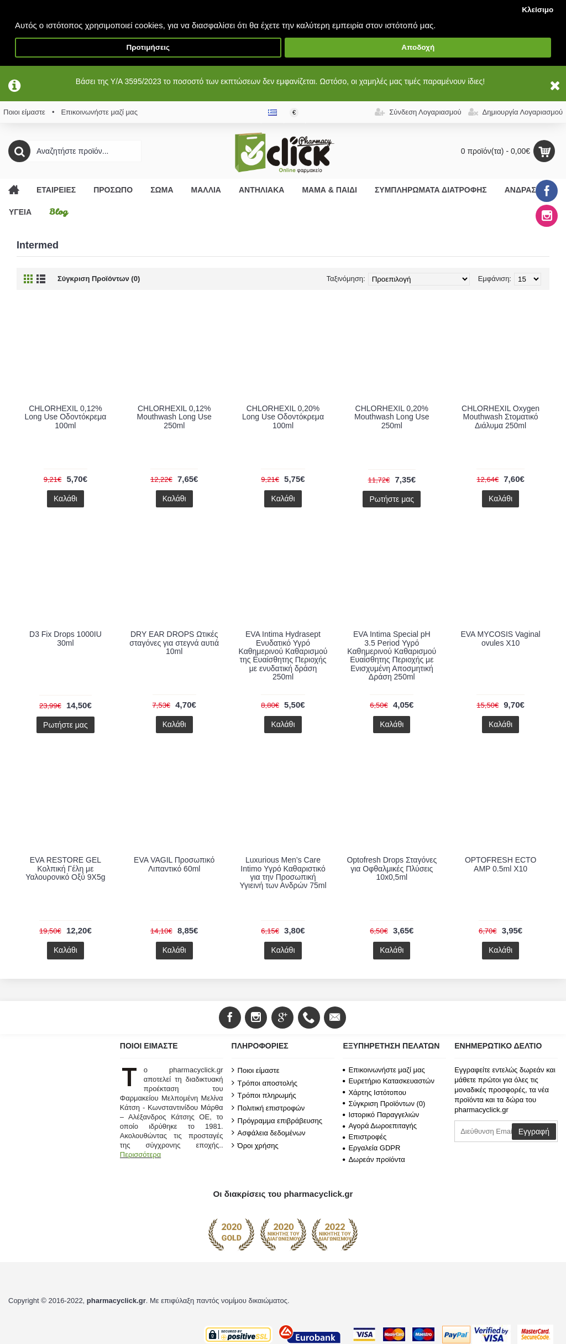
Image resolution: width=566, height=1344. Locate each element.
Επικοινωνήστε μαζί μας (383, 1070)
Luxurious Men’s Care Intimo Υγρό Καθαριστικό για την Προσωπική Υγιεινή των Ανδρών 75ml (282, 872)
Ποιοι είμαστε (256, 1070)
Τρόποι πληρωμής (264, 1095)
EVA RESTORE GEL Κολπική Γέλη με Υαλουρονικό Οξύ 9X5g (65, 868)
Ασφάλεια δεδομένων (269, 1132)
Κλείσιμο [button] (537, 10)
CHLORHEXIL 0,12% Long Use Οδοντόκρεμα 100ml (65, 417)
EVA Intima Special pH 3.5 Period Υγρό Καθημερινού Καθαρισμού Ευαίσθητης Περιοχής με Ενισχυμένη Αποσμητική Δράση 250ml (391, 655)
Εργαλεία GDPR (371, 1148)
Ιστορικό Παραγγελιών (381, 1115)
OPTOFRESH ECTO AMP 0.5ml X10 (500, 864)
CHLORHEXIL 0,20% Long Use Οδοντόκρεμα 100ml (283, 417)
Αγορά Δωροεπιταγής (380, 1126)
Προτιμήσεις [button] (148, 47)
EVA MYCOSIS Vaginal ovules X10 (500, 638)
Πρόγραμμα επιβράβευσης (277, 1120)
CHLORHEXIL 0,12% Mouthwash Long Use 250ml (174, 417)
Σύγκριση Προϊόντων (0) (98, 278)
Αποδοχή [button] (417, 47)
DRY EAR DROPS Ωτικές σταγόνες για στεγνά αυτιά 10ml (174, 643)
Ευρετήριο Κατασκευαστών (388, 1081)
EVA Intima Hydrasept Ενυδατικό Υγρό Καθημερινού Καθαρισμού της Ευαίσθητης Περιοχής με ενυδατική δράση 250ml (283, 655)
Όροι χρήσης (255, 1145)
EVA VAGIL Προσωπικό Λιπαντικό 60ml (174, 864)
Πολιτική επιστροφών (268, 1107)
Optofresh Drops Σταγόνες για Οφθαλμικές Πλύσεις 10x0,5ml (392, 868)
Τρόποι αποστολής (264, 1082)
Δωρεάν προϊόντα (374, 1159)
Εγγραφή (533, 1131)
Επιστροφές (364, 1137)
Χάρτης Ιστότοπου (374, 1092)
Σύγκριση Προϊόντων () (384, 1103)
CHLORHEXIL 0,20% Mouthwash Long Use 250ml (391, 417)
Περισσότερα (140, 1154)
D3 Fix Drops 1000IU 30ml (65, 638)
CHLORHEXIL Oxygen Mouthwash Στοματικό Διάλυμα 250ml (500, 417)
